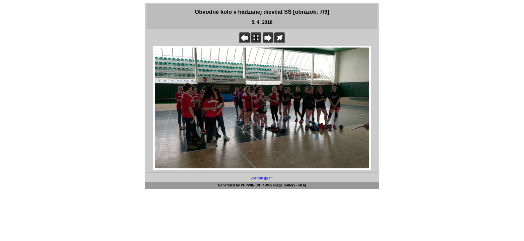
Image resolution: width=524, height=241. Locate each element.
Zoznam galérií (262, 178)
